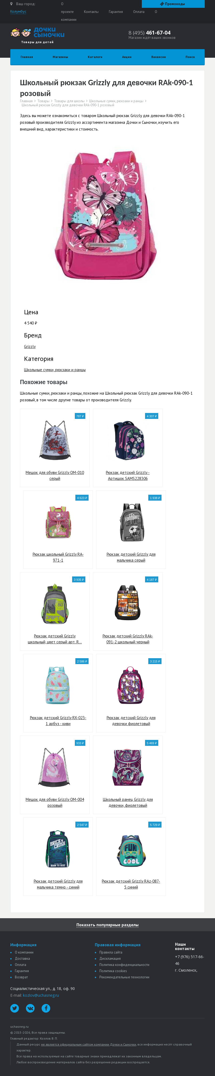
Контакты (91, 11)
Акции (127, 57)
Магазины (60, 57)
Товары (43, 101)
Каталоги (95, 57)
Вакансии (158, 57)
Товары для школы (69, 101)
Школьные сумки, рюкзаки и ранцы (116, 101)
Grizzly (30, 346)
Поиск (190, 57)
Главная (27, 57)
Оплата (139, 11)
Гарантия (116, 11)
